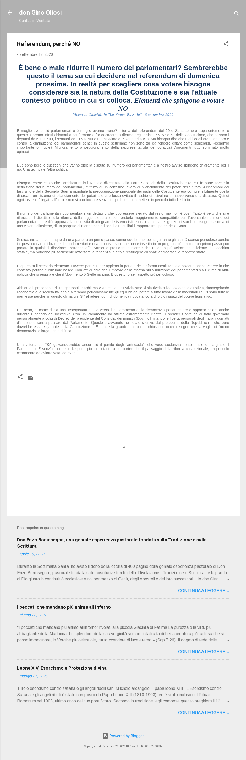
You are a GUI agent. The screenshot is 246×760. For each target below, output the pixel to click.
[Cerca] (236, 14)
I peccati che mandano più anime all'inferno (64, 607)
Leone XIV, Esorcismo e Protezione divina (62, 668)
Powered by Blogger (123, 736)
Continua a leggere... (203, 591)
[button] (226, 45)
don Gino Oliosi (40, 12)
